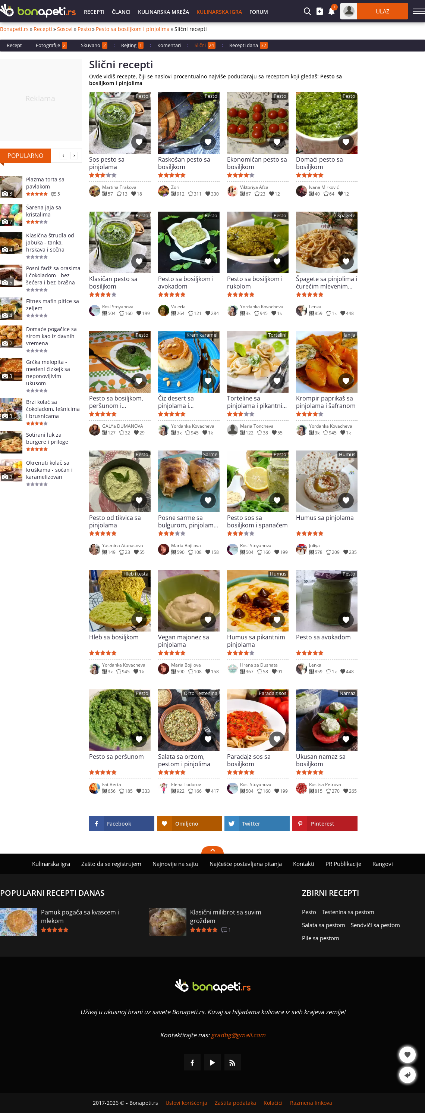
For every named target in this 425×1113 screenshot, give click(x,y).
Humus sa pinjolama (325, 518)
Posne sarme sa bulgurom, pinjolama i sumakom (187, 521)
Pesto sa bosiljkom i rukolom (255, 282)
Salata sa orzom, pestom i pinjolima (184, 760)
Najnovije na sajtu (175, 863)
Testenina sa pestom (348, 912)
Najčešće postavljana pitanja (246, 863)
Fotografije (51, 45)
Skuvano (94, 45)
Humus (347, 454)
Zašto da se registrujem (111, 863)
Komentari (169, 45)
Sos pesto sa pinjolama (107, 163)
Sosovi (65, 29)
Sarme (210, 454)
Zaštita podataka (235, 1103)
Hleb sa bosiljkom (114, 637)
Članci (121, 11)
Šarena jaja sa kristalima (43, 211)
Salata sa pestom (323, 925)
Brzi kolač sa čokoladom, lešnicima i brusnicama (53, 409)
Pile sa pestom (320, 938)
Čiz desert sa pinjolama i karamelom (176, 402)
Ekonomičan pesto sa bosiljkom (257, 163)
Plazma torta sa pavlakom (45, 183)
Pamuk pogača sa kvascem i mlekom (80, 916)
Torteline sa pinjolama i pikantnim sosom (257, 402)
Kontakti (303, 863)
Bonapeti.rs (14, 29)
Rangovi (382, 863)
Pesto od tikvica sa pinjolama (115, 521)
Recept (14, 45)
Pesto (84, 29)
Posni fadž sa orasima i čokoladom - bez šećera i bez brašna (53, 275)
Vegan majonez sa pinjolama (183, 640)
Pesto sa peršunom (116, 757)
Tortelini (277, 335)
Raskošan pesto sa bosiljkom (184, 163)
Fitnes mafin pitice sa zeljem (52, 304)
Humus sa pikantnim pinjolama (256, 640)
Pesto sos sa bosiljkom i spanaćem (257, 521)
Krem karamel (201, 335)
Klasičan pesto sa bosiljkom (113, 282)
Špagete (346, 215)
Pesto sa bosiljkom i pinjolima (133, 29)
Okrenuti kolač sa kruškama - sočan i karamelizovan (49, 469)
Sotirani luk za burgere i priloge (47, 438)
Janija (349, 335)
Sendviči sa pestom (375, 925)
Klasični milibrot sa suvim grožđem (225, 916)
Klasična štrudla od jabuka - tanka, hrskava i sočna (50, 242)
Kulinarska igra (219, 11)
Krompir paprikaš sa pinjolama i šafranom (326, 402)
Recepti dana (248, 45)
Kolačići (273, 1103)
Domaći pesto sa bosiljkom (319, 163)
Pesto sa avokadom (323, 637)
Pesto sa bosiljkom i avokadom (186, 282)
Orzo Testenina (200, 693)
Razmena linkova (311, 1103)
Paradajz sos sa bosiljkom (249, 760)
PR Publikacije (343, 863)
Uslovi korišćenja (186, 1103)
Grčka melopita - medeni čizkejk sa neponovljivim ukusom (48, 372)
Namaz (347, 693)
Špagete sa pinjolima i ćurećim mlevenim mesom (326, 282)
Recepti (94, 11)
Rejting (132, 45)
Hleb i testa (135, 574)
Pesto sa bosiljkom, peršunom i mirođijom (116, 402)
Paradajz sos (272, 693)
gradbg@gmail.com (238, 1035)
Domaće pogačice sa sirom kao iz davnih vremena (51, 336)
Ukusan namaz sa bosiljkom (321, 760)
